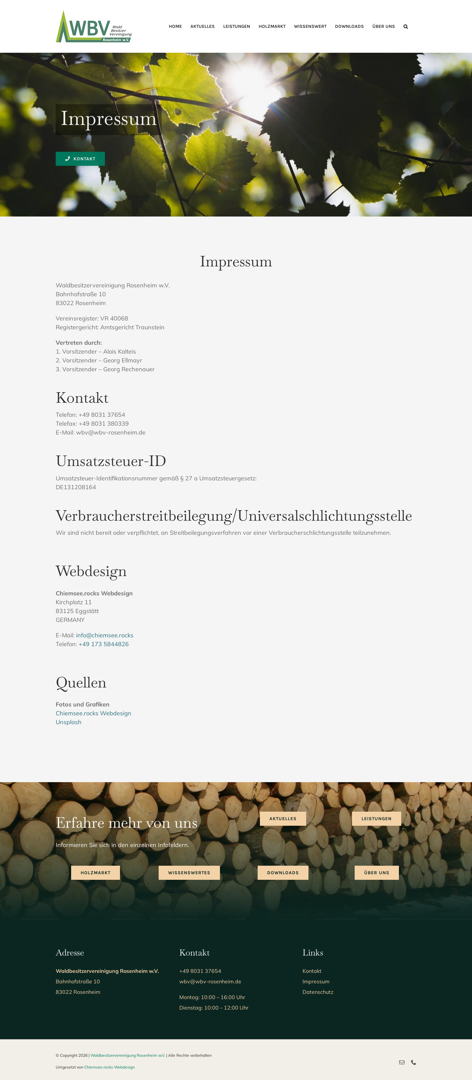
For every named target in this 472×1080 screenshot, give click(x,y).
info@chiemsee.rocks (104, 635)
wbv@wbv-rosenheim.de (210, 981)
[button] (405, 26)
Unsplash (69, 722)
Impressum (316, 981)
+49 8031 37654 (200, 971)
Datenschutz (318, 992)
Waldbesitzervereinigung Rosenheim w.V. (127, 1055)
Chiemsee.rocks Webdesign (93, 713)
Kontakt (312, 971)
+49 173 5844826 (104, 644)
